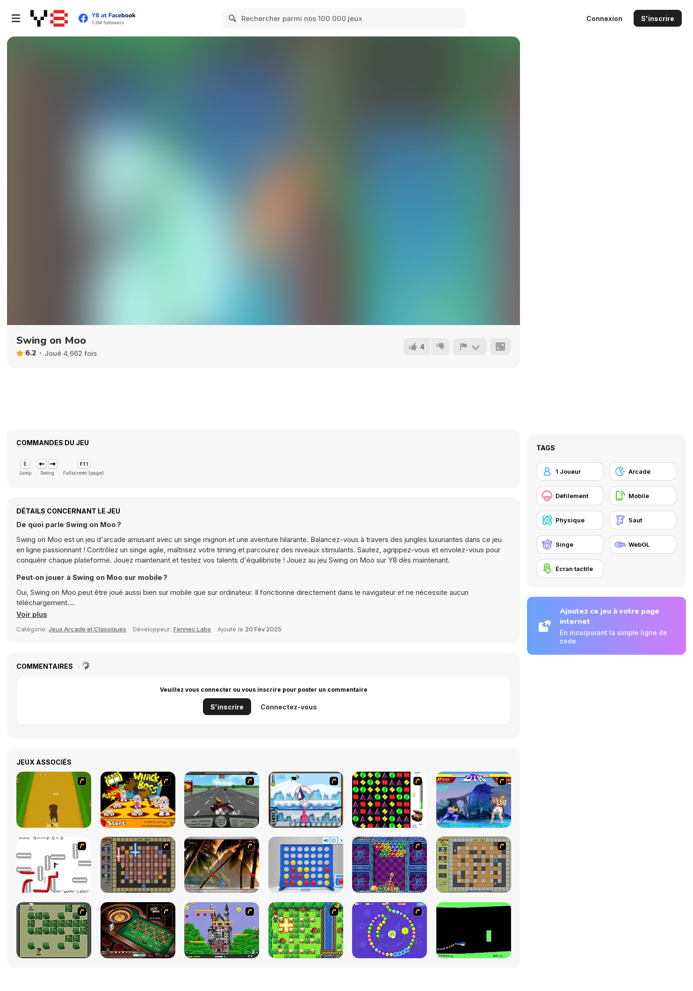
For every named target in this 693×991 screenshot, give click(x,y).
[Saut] (643, 520)
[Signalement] (470, 346)
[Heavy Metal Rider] (221, 800)
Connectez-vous (288, 707)
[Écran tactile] (570, 568)
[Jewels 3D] (389, 800)
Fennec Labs (192, 629)
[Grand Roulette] (138, 930)
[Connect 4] (305, 865)
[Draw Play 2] (53, 865)
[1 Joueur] (570, 471)
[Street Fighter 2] (473, 800)
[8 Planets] (389, 930)
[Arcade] (643, 471)
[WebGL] (643, 544)
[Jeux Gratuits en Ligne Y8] (49, 18)
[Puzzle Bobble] (389, 865)
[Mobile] (643, 495)
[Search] (233, 18)
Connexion (604, 18)
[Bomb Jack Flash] (221, 930)
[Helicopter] (473, 930)
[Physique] (570, 520)
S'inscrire (657, 18)
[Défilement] (570, 495)
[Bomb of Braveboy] (305, 930)
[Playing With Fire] (473, 865)
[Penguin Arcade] (305, 800)
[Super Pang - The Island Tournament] (221, 865)
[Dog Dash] (53, 800)
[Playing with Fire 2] (138, 865)
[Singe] (570, 544)
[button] (31, 614)
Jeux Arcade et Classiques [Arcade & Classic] (87, 629)
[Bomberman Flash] (53, 930)
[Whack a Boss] (138, 800)
